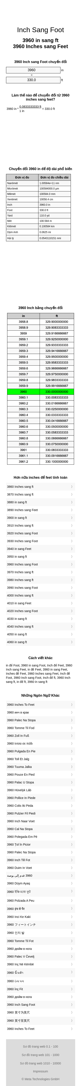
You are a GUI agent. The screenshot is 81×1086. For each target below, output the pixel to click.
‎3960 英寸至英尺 (18, 1020)
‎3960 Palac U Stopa (20, 782)
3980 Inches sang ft (20, 580)
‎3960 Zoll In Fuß (18, 735)
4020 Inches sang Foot (22, 611)
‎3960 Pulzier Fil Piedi (21, 813)
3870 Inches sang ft (20, 494)
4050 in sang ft (17, 634)
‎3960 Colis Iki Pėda (20, 805)
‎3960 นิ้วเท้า (15, 972)
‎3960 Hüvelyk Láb (19, 790)
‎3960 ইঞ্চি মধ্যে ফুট (19, 891)
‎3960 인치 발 (16, 932)
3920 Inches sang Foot (22, 533)
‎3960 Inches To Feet (21, 704)
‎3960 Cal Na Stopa (20, 829)
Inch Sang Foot (40, 30)
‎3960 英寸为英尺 (18, 1012)
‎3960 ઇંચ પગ (15, 981)
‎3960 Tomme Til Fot (20, 941)
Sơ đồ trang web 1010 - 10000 (40, 1063)
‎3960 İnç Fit (15, 989)
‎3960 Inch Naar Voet (21, 821)
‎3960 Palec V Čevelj (20, 956)
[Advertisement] (40, 11)
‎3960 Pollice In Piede (21, 798)
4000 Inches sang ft (20, 595)
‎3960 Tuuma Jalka (19, 767)
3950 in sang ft (17, 556)
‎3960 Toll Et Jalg (18, 759)
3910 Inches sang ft (20, 525)
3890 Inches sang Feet (22, 510)
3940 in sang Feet (19, 549)
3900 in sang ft (17, 517)
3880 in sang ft (17, 502)
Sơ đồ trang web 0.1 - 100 (40, 1046)
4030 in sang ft (17, 618)
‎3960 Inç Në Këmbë (20, 964)
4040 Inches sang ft (20, 626)
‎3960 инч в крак (18, 712)
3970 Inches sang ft (20, 572)
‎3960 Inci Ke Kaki (19, 917)
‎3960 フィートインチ (21, 924)
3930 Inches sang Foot (22, 541)
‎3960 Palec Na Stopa (21, 720)
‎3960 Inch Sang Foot (21, 1004)
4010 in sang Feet (19, 603)
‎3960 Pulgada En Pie (21, 751)
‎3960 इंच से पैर (16, 909)
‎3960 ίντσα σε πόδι (20, 743)
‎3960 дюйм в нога (19, 948)
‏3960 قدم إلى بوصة (19, 875)
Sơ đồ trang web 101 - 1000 (40, 1055)
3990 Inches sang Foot (22, 587)
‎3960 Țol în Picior (19, 844)
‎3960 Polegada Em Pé (22, 836)
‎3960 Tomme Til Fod (21, 728)
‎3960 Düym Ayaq (18, 883)
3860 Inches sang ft (20, 486)
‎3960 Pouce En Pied (21, 774)
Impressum (40, 1071)
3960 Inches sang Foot (22, 564)
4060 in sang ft (17, 642)
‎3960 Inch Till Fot (18, 860)
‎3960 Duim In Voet (19, 868)
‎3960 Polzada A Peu (20, 900)
